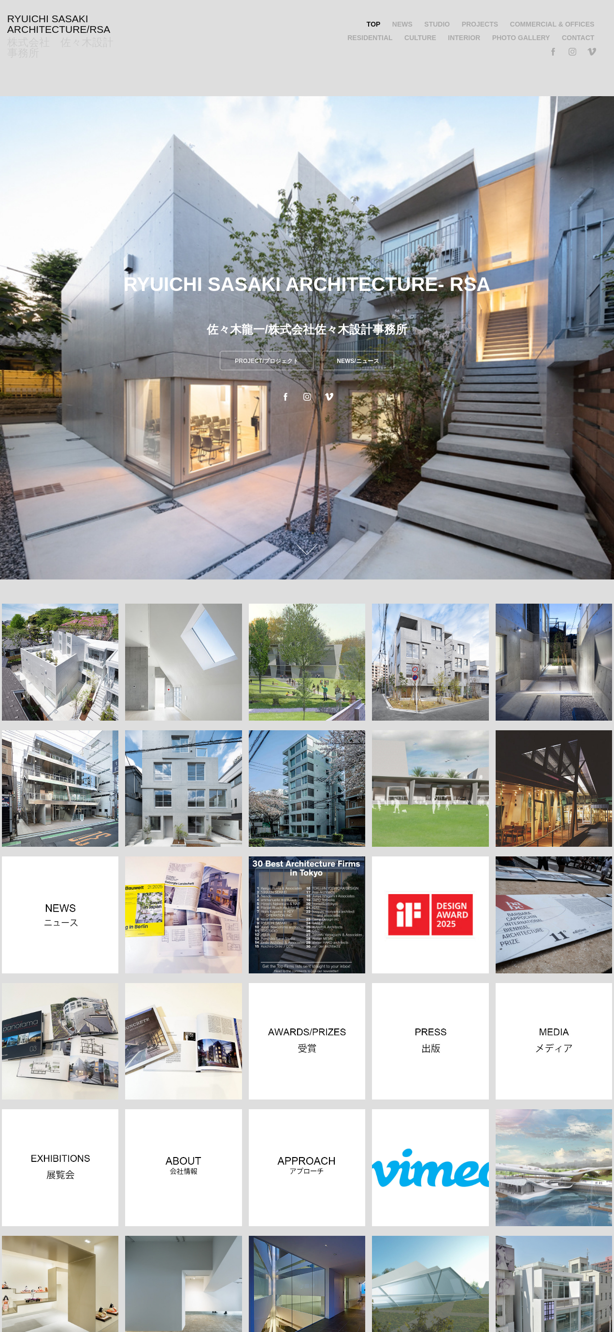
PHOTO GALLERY (521, 38)
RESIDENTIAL (369, 38)
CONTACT (578, 38)
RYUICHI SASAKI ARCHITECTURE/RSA (59, 24)
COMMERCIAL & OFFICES (552, 24)
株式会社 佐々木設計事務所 (60, 47)
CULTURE (420, 38)
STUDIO (437, 24)
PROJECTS (480, 24)
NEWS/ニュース (358, 361)
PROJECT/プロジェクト (267, 361)
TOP (374, 24)
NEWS (402, 24)
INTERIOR (464, 38)
